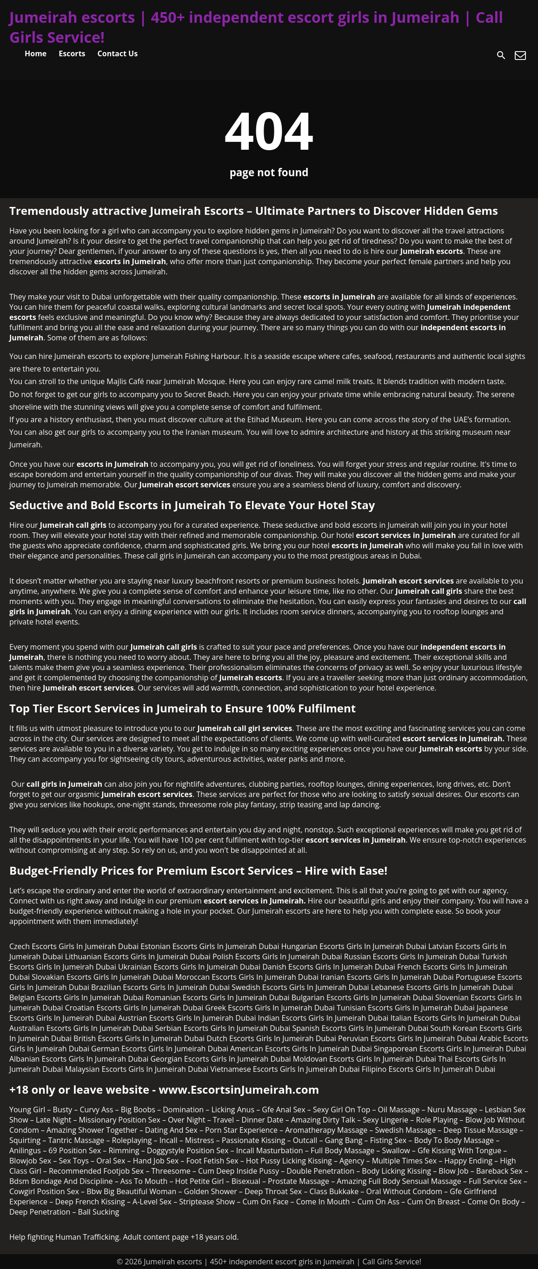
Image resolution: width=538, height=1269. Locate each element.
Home (35, 53)
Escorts (72, 53)
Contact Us (118, 53)
